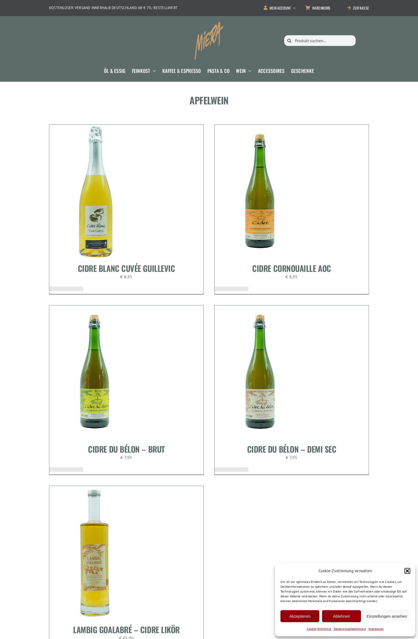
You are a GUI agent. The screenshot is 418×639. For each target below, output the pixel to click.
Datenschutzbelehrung (350, 629)
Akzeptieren (299, 616)
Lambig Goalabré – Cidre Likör (126, 630)
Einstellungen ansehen (387, 616)
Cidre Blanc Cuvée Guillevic (126, 268)
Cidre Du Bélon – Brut (126, 449)
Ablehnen (341, 616)
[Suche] (289, 40)
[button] (407, 571)
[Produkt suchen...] (320, 40)
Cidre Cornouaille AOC (291, 268)
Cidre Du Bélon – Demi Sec (291, 449)
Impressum (376, 629)
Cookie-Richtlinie (319, 629)
